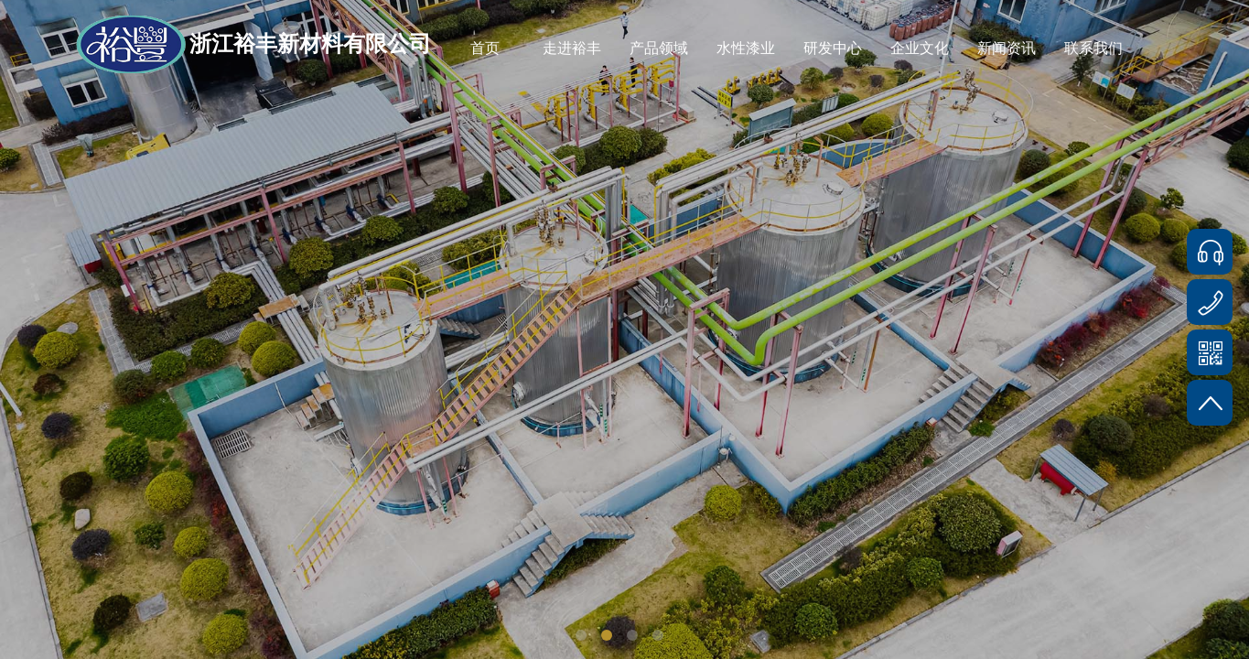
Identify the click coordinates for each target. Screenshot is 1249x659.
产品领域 (659, 48)
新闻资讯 (1006, 48)
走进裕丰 (572, 48)
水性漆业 (745, 48)
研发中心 (832, 48)
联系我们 (1093, 48)
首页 (485, 48)
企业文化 (919, 48)
